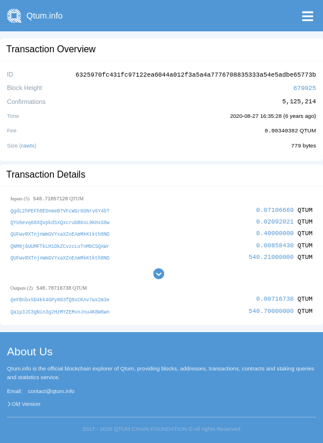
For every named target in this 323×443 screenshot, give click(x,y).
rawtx (28, 144)
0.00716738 (275, 295)
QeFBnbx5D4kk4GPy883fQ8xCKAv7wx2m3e (60, 296)
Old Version (26, 401)
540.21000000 (271, 254)
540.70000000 (271, 307)
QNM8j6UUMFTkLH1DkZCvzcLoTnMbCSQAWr (60, 243)
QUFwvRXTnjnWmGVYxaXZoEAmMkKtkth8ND (60, 231)
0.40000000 (275, 230)
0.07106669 (275, 208)
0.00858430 (275, 242)
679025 (304, 86)
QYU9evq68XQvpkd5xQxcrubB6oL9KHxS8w (60, 220)
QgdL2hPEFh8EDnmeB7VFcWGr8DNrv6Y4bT (60, 209)
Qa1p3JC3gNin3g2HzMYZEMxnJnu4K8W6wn (60, 308)
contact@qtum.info (51, 388)
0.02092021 (275, 219)
